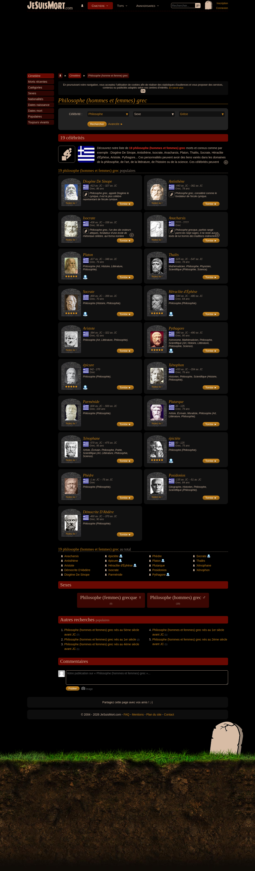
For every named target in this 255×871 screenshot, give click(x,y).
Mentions (138, 714)
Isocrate (89, 218)
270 (98, 369)
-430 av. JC (181, 369)
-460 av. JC (96, 516)
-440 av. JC (181, 185)
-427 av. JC (96, 259)
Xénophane (91, 438)
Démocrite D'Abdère (98, 512)
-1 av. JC (94, 479)
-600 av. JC (96, 406)
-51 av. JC (195, 479)
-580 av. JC (181, 332)
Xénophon (176, 365)
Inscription (222, 3)
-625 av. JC (181, 259)
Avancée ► (115, 124)
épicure (88, 365)
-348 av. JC (110, 259)
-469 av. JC (96, 296)
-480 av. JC (196, 296)
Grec (92, 188)
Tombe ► (125, 203)
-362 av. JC (196, 185)
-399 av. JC (110, 296)
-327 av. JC (110, 185)
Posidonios (177, 475)
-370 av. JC (110, 516)
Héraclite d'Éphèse (183, 292)
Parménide (91, 402)
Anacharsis (177, 218)
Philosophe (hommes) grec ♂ (178, 600)
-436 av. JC (96, 222)
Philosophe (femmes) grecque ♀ (111, 600)
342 (92, 369)
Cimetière (98, 5)
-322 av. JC (110, 332)
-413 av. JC (96, 185)
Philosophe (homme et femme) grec (108, 75)
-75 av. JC (107, 479)
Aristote (89, 328)
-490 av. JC (196, 332)
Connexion (222, 8)
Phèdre (88, 475)
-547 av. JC (196, 259)
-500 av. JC (110, 406)
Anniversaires (145, 5)
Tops (120, 5)
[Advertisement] (127, 42)
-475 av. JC (110, 442)
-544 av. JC (181, 296)
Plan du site (153, 714)
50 (176, 442)
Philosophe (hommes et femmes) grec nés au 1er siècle (100, 639)
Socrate (88, 292)
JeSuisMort (46, 5)
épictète (174, 438)
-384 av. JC (96, 332)
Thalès (174, 255)
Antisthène (177, 181)
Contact (169, 714)
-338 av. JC (110, 222)
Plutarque (176, 402)
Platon (88, 255)
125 (182, 406)
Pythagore (176, 328)
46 (176, 406)
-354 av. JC (196, 369)
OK (143, 91)
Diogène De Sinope (97, 181)
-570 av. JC (96, 442)
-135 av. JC (181, 479)
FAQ (126, 714)
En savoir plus (176, 87)
